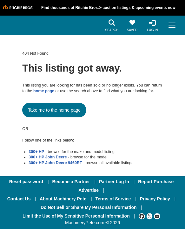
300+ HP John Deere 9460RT (55, 163)
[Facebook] (142, 216)
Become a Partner (71, 181)
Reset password (26, 181)
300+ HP (36, 151)
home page (43, 91)
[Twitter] (149, 216)
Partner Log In (114, 181)
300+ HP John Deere (48, 157)
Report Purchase (156, 181)
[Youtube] (157, 216)
